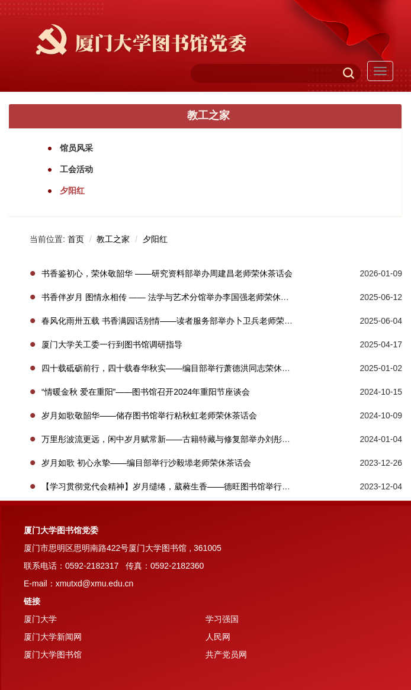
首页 (76, 239)
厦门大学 (40, 619)
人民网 (217, 636)
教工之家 (113, 239)
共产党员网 (226, 654)
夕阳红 (155, 239)
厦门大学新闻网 (53, 636)
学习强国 (222, 619)
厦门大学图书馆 (53, 654)
